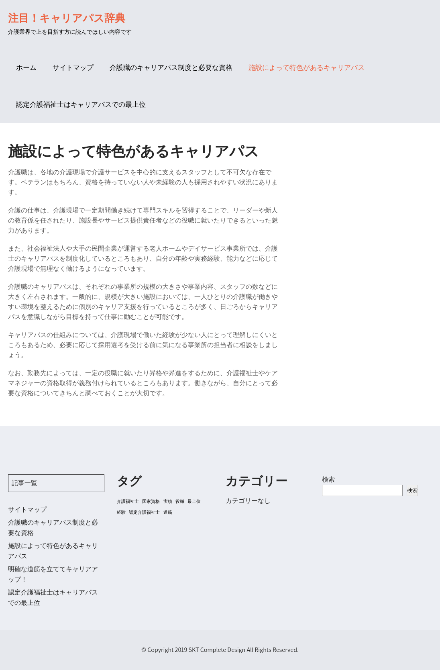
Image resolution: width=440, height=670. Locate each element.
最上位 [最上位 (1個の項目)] (194, 501)
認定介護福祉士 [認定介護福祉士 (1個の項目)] (144, 512)
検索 (328, 479)
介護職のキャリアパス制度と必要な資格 (171, 67)
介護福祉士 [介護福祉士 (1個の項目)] (128, 501)
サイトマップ (73, 67)
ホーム (26, 67)
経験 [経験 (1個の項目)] (121, 512)
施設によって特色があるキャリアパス (307, 67)
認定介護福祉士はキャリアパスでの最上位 (81, 104)
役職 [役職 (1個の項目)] (179, 501)
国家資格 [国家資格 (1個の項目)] (151, 501)
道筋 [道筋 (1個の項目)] (167, 512)
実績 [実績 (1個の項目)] (167, 501)
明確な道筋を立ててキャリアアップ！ (53, 574)
